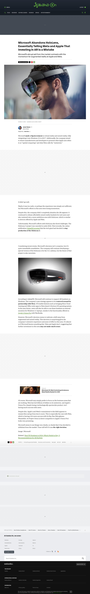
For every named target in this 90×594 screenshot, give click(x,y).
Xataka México (8, 580)
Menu (8, 7)
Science (31, 12)
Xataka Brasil (50, 580)
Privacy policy (22, 587)
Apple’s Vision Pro (24, 313)
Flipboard (32, 62)
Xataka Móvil (21, 571)
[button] (27, 127)
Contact (48, 587)
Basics (34, 543)
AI (33, 545)
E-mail (34, 62)
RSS (58, 551)
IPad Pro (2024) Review (73, 530)
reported (33, 228)
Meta (64, 442)
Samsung (7, 548)
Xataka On (45, 5)
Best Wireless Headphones (20, 530)
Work (34, 548)
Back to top (80, 564)
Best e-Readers (51, 530)
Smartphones (8, 543)
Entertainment (45, 12)
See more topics (9, 552)
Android (20, 545)
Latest (82, 7)
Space (37, 12)
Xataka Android (36, 571)
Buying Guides (23, 12)
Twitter (82, 12)
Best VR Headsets (62, 530)
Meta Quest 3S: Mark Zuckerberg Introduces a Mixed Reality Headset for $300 (55, 391)
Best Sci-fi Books (42, 530)
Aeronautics (22, 543)
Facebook (85, 12)
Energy (20, 540)
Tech (8, 12)
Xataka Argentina (37, 580)
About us (7, 587)
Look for (83, 558)
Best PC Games (32, 530)
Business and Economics (44, 442)
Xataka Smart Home (51, 571)
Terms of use (35, 587)
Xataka (6, 571)
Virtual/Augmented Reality (30, 442)
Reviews (14, 12)
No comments (23, 62)
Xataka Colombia (22, 580)
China (20, 548)
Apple (54, 442)
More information (58, 592)
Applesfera (63, 571)
